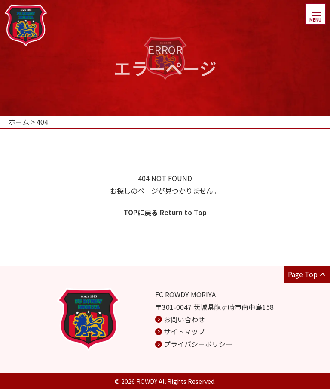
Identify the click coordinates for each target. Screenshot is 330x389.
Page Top (307, 274)
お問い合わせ (184, 319)
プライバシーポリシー (198, 344)
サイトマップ (184, 331)
